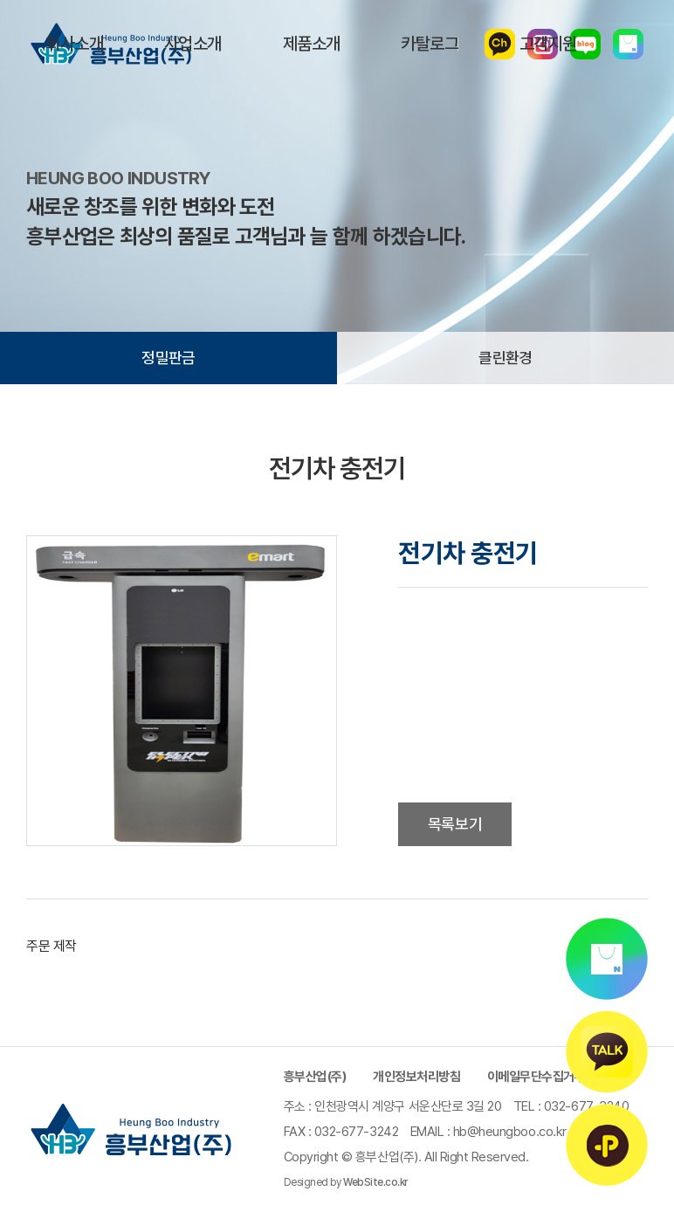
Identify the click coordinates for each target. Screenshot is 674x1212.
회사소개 (74, 43)
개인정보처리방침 (416, 1077)
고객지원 (548, 43)
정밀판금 (168, 357)
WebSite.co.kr (375, 1182)
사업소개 (193, 43)
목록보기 (455, 824)
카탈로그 (429, 43)
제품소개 (311, 43)
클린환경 (505, 357)
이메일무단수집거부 (536, 1077)
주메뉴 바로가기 (0, 0)
